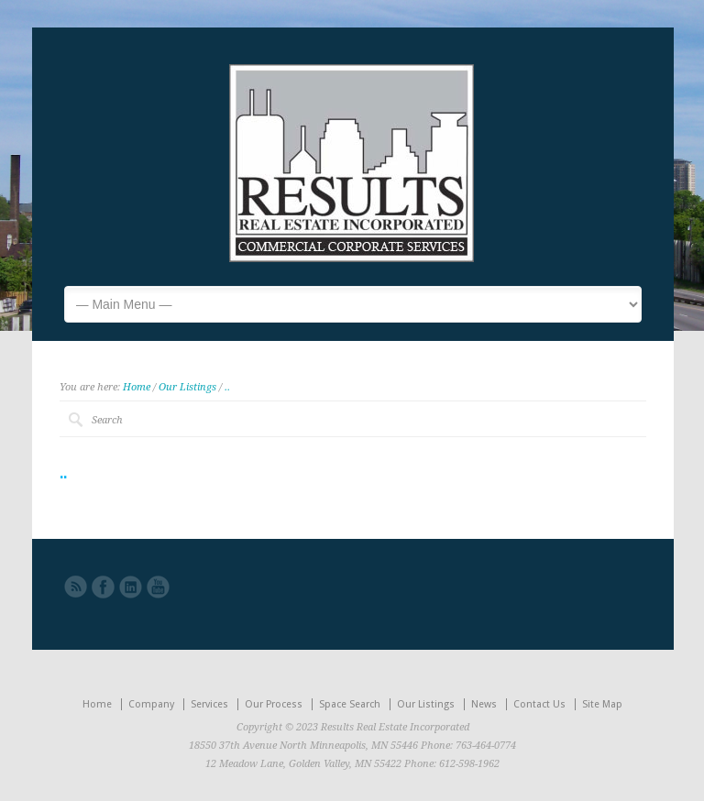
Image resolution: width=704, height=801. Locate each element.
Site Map (602, 704)
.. (227, 387)
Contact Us (539, 704)
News (484, 704)
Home (136, 387)
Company (151, 704)
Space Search (349, 704)
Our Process (273, 704)
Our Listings (187, 387)
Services (209, 704)
